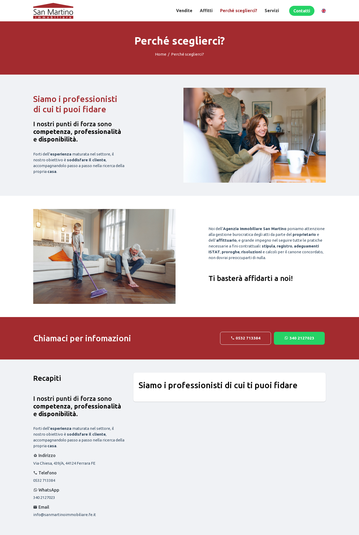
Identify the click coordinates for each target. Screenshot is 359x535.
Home (160, 54)
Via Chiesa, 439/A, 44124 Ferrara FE (64, 463)
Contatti (301, 10)
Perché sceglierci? (238, 10)
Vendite (184, 10)
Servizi (272, 10)
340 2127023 (299, 338)
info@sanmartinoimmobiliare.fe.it (64, 514)
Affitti (206, 10)
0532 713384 (245, 338)
